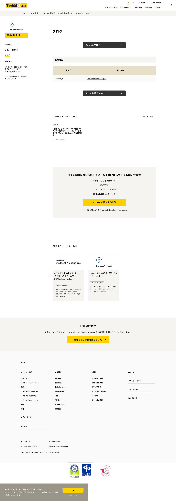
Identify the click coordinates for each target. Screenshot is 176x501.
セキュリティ (25, 378)
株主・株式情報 (97, 400)
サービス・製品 (33, 13)
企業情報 (58, 372)
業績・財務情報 (97, 383)
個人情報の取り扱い (55, 442)
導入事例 (24, 426)
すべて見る (149, 116)
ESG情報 (58, 409)
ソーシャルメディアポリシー (29, 446)
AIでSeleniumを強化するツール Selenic (70, 13)
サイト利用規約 (25, 442)
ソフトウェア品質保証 (48, 13)
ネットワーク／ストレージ (30, 383)
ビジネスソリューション (29, 400)
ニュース (131, 372)
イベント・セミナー (135, 381)
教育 (22, 409)
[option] (67, 132)
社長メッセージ (60, 387)
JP (128, 2)
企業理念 (58, 383)
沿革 (56, 396)
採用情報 (142, 2)
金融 (22, 404)
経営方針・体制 (97, 378)
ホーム (23, 362)
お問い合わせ (133, 389)
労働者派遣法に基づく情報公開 (58, 446)
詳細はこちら (73, 495)
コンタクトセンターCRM (29, 391)
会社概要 (58, 378)
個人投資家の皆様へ (99, 391)
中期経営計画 (60, 391)
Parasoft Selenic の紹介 (96, 78)
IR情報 (94, 372)
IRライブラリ (96, 387)
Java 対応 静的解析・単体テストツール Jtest (16, 77)
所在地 (57, 400)
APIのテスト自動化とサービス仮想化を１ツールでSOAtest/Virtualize (16, 69)
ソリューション (26, 417)
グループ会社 (59, 404)
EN (133, 2)
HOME (23, 13)
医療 (22, 387)
